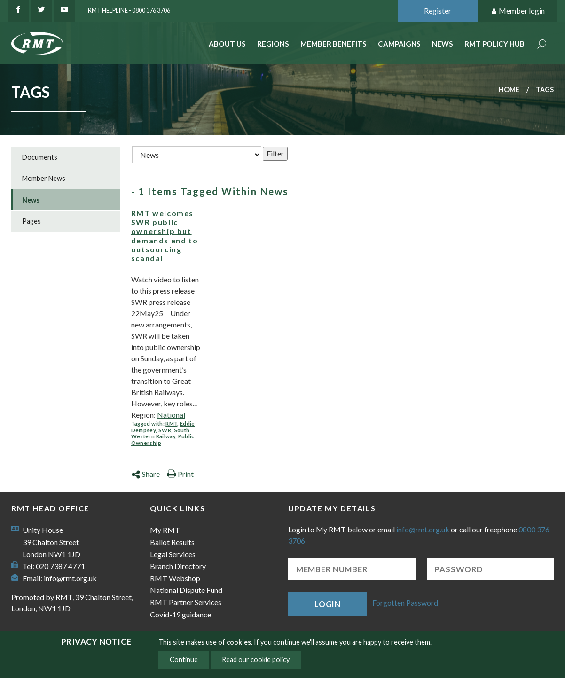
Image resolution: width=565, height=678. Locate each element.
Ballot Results (172, 542)
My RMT (165, 529)
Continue (184, 659)
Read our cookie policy (256, 659)
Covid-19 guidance (180, 614)
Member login (518, 11)
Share (145, 473)
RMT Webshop (175, 578)
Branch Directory (178, 565)
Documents (39, 157)
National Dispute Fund (186, 589)
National (171, 414)
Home (509, 90)
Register (437, 10)
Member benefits (333, 43)
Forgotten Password (405, 602)
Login (327, 604)
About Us (227, 43)
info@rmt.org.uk (70, 578)
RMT (171, 424)
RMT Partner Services (185, 602)
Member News (43, 178)
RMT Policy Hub (494, 43)
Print (180, 473)
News (442, 43)
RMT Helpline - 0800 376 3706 (129, 10)
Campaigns (399, 43)
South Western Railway (160, 433)
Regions (273, 43)
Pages (31, 221)
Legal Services (173, 554)
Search (542, 45)
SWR (164, 430)
